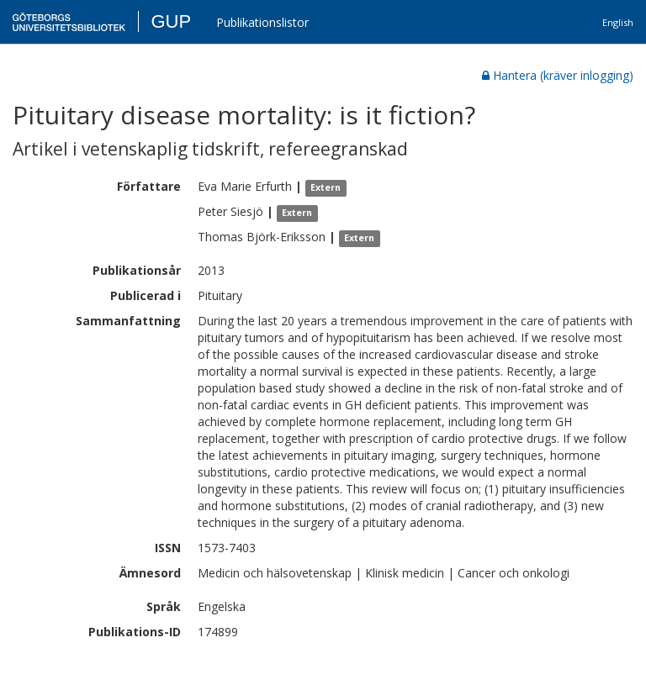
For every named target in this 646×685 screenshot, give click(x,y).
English (617, 22)
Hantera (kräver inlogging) (557, 75)
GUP (171, 21)
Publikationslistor (262, 22)
